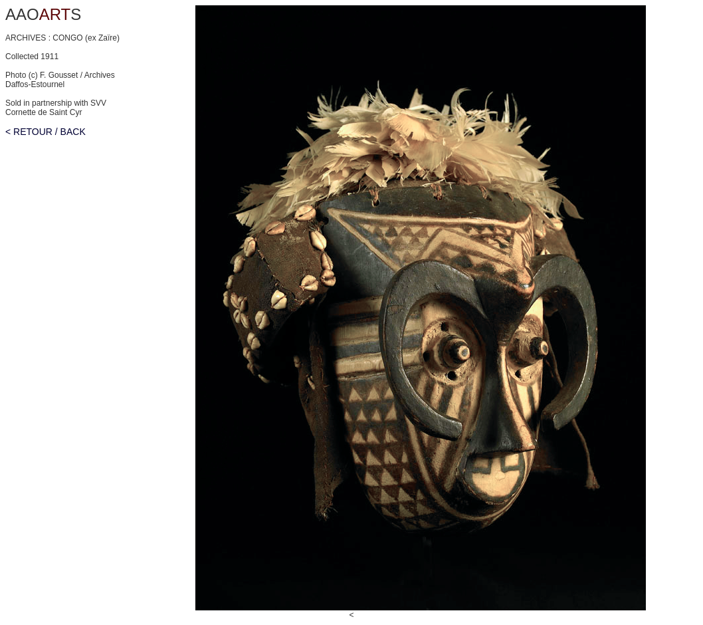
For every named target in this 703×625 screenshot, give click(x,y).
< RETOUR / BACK (45, 131)
